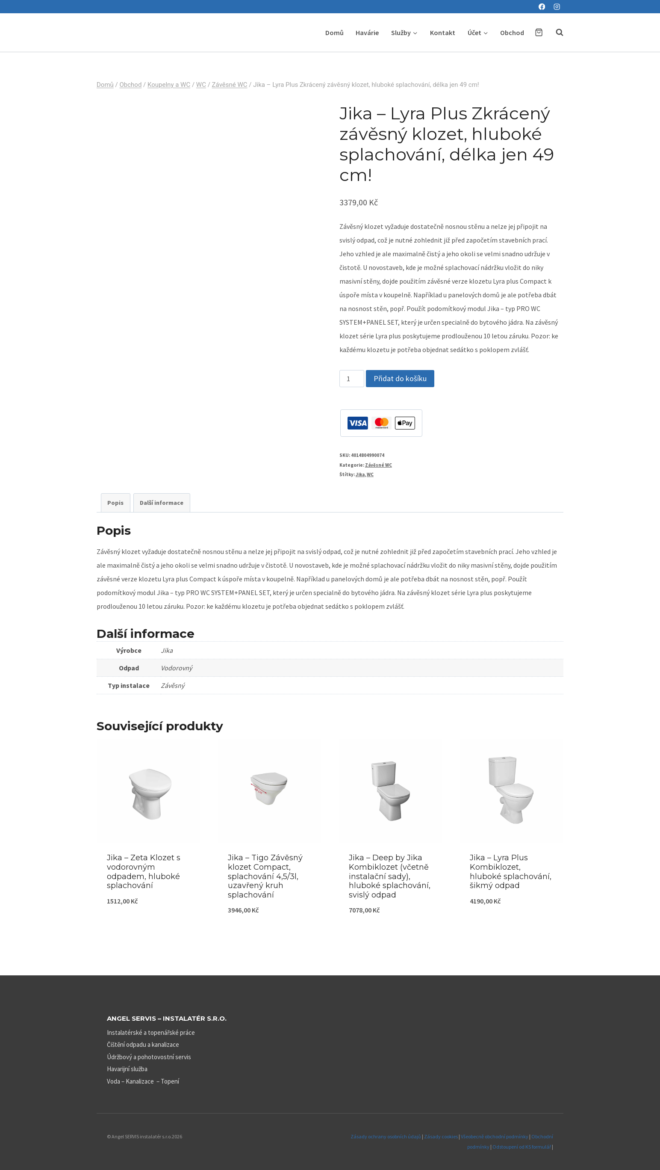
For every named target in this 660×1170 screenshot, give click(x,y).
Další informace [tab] (161, 503)
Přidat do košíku (400, 378)
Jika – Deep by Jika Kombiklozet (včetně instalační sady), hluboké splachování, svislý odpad (389, 876)
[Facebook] (541, 6)
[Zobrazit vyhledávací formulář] (555, 32)
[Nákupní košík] (539, 32)
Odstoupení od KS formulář (521, 1146)
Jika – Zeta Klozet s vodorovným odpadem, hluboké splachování (143, 871)
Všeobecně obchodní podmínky (494, 1136)
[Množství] (351, 378)
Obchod (512, 32)
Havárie (367, 32)
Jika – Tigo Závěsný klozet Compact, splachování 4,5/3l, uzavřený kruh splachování (265, 876)
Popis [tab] (115, 503)
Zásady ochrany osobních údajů (386, 1136)
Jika (360, 474)
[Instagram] (556, 6)
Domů (334, 32)
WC (370, 474)
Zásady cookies (441, 1136)
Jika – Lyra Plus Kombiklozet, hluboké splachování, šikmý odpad (510, 871)
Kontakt (442, 32)
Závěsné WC (378, 465)
